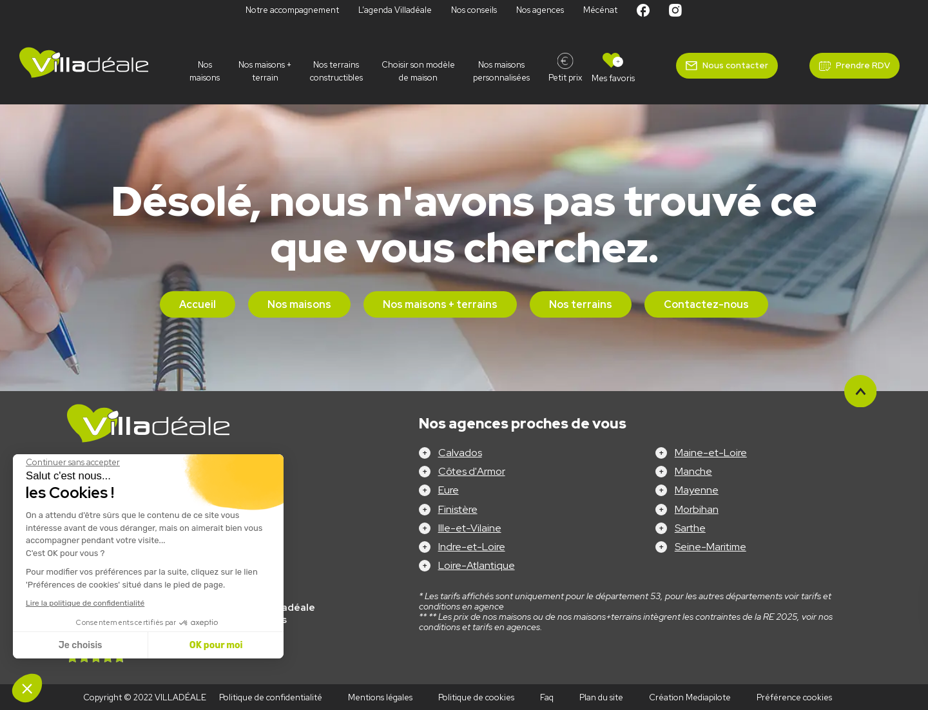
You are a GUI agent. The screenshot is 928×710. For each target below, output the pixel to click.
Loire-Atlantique (476, 565)
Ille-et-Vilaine (469, 528)
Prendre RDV (863, 65)
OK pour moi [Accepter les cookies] (216, 645)
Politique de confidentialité (270, 697)
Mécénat (600, 10)
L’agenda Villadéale (395, 10)
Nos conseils (474, 10)
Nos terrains (580, 304)
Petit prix (565, 77)
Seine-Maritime (710, 546)
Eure (448, 490)
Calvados (460, 452)
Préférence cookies (794, 697)
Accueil (197, 304)
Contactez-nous (706, 304)
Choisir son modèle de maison (418, 71)
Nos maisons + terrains (440, 304)
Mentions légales (380, 697)
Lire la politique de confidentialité (85, 603)
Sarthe (690, 528)
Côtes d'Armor (471, 471)
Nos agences (540, 10)
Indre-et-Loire (471, 546)
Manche (693, 471)
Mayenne (697, 490)
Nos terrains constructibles (336, 71)
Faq (547, 697)
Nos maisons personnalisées (501, 71)
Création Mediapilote (690, 697)
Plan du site (601, 697)
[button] (27, 688)
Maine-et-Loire (711, 452)
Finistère (458, 509)
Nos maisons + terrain (264, 71)
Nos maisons (204, 71)
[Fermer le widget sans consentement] (72, 462)
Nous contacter (735, 65)
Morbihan (697, 509)
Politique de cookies (476, 697)
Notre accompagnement (292, 10)
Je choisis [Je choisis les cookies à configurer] (80, 645)
